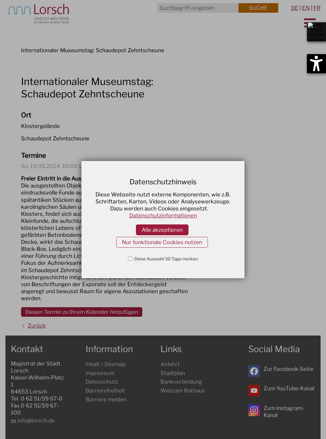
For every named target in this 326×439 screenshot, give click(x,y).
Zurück (37, 325)
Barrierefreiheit (105, 390)
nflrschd (36, 420)
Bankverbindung (181, 382)
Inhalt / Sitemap (105, 364)
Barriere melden (106, 399)
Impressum (100, 373)
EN (306, 8)
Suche (258, 8)
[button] (254, 371)
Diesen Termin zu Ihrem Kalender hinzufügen (81, 312)
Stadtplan (172, 373)
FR (317, 8)
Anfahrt (170, 364)
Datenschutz (102, 382)
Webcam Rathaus (182, 390)
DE (294, 8)
